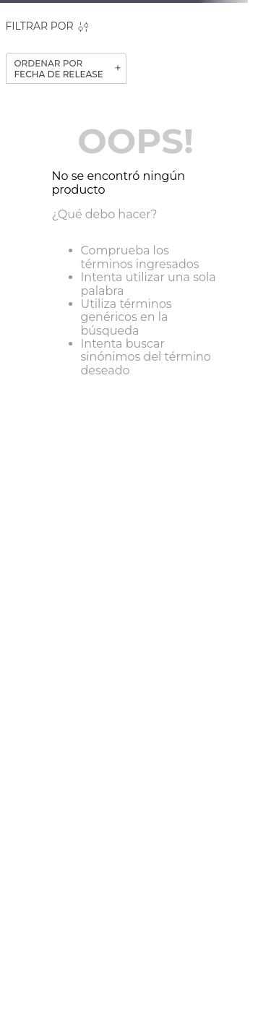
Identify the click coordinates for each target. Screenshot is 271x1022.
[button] (47, 26)
